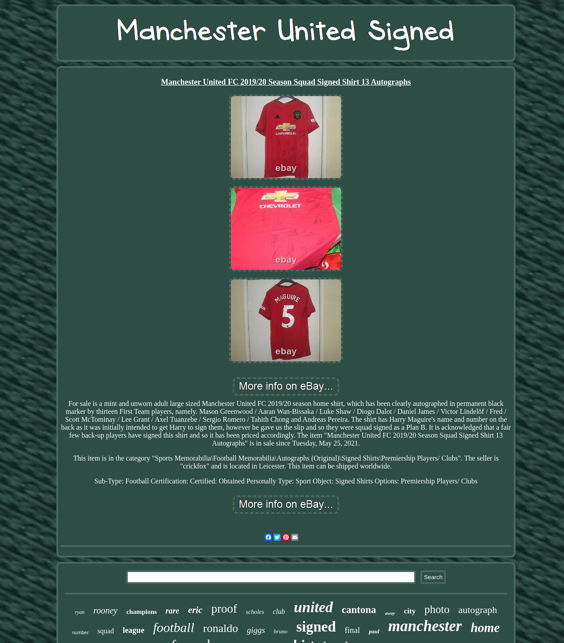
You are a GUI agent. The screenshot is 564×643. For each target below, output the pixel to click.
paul (374, 631)
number (80, 632)
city (410, 611)
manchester (425, 626)
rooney (105, 610)
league (133, 630)
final (352, 630)
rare (172, 610)
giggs (256, 630)
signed (316, 627)
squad (105, 631)
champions (141, 611)
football (173, 627)
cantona (359, 609)
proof (224, 608)
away (390, 613)
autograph (477, 609)
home (485, 628)
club (279, 611)
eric (195, 610)
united (313, 607)
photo (436, 609)
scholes (255, 612)
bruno (280, 631)
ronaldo (220, 628)
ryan (80, 612)
